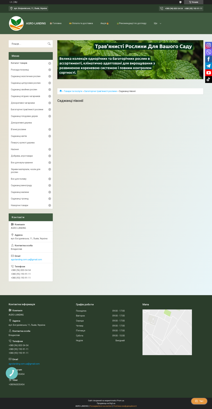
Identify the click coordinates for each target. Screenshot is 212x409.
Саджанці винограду (21, 185)
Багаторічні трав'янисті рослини (101, 91)
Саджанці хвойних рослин (24, 89)
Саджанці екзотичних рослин (25, 76)
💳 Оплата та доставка (81, 23)
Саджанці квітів (19, 136)
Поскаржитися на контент (101, 406)
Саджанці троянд (20, 198)
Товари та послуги (73, 91)
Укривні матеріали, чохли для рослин (25, 171)
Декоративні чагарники (23, 103)
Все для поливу (18, 179)
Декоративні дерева (21, 122)
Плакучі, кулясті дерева (23, 142)
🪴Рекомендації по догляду (131, 23)
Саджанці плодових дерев (24, 116)
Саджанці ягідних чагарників (25, 96)
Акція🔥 (105, 23)
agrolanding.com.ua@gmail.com (26, 259)
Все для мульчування (22, 162)
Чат (199, 401)
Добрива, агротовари (22, 156)
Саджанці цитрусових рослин (26, 83)
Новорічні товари (19, 205)
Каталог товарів (19, 63)
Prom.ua (120, 401)
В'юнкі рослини (18, 129)
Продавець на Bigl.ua (106, 403)
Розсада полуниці (20, 69)
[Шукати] (49, 43)
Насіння (15, 149)
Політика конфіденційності (125, 406)
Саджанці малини (20, 192)
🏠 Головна (55, 23)
